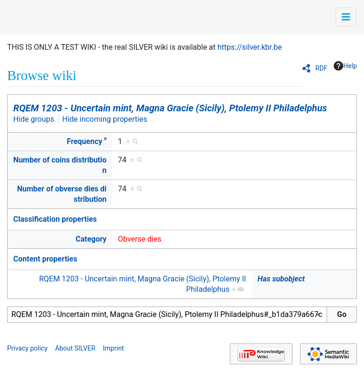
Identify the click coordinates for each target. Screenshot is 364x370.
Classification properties (55, 219)
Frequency (84, 141)
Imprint (113, 348)
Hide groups (33, 119)
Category (90, 239)
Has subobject (281, 278)
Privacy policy (27, 348)
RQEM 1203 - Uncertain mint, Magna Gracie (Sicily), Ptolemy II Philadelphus (170, 108)
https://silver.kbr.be (250, 47)
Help (345, 66)
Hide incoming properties (104, 119)
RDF (321, 68)
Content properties (45, 258)
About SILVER (75, 348)
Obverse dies (140, 239)
